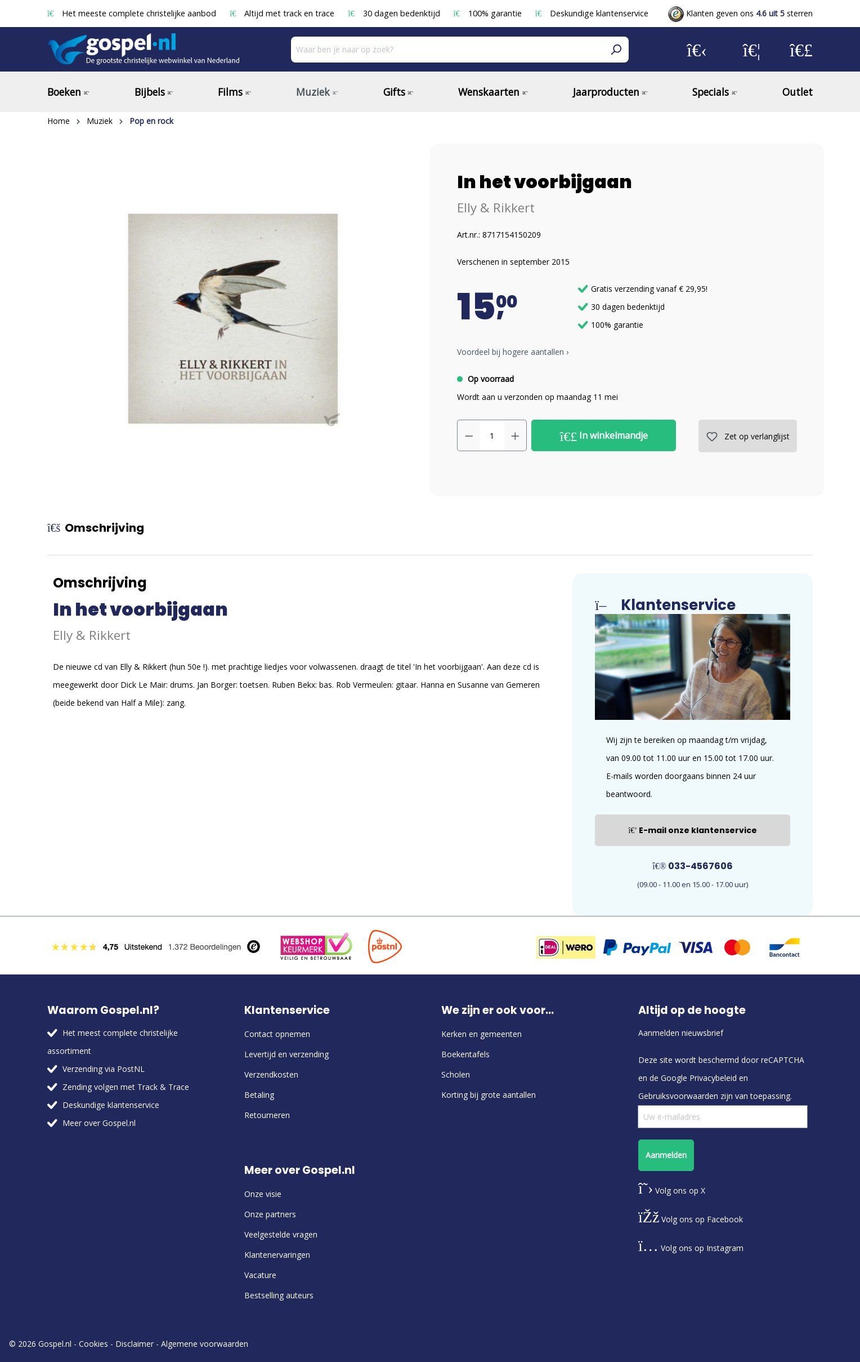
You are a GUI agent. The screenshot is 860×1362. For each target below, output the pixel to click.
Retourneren (267, 1115)
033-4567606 (692, 866)
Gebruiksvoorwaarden (678, 1096)
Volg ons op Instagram (690, 1248)
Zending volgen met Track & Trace (125, 1086)
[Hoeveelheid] (492, 435)
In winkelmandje (604, 436)
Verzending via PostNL (103, 1068)
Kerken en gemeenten (481, 1034)
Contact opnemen (277, 1034)
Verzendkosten (271, 1074)
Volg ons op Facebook (690, 1219)
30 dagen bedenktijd (395, 13)
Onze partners (270, 1214)
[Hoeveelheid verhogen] (515, 435)
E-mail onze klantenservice (692, 830)
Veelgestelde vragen (280, 1234)
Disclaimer (134, 1343)
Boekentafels (465, 1054)
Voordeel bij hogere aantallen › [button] (512, 351)
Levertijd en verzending (286, 1054)
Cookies (93, 1343)
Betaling (259, 1094)
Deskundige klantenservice (591, 13)
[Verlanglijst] (751, 49)
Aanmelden (666, 1155)
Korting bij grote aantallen (488, 1094)
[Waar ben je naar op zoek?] (447, 50)
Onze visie (262, 1194)
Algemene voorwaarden (204, 1343)
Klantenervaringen (277, 1254)
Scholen (455, 1074)
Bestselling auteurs (278, 1295)
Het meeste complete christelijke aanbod (132, 13)
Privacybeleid (713, 1077)
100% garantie (489, 13)
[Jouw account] (697, 49)
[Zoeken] (616, 50)
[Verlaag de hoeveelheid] (469, 435)
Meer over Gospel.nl (99, 1123)
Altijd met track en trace (283, 13)
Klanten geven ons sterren (740, 13)
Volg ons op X (671, 1190)
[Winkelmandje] (801, 49)
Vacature (260, 1275)
